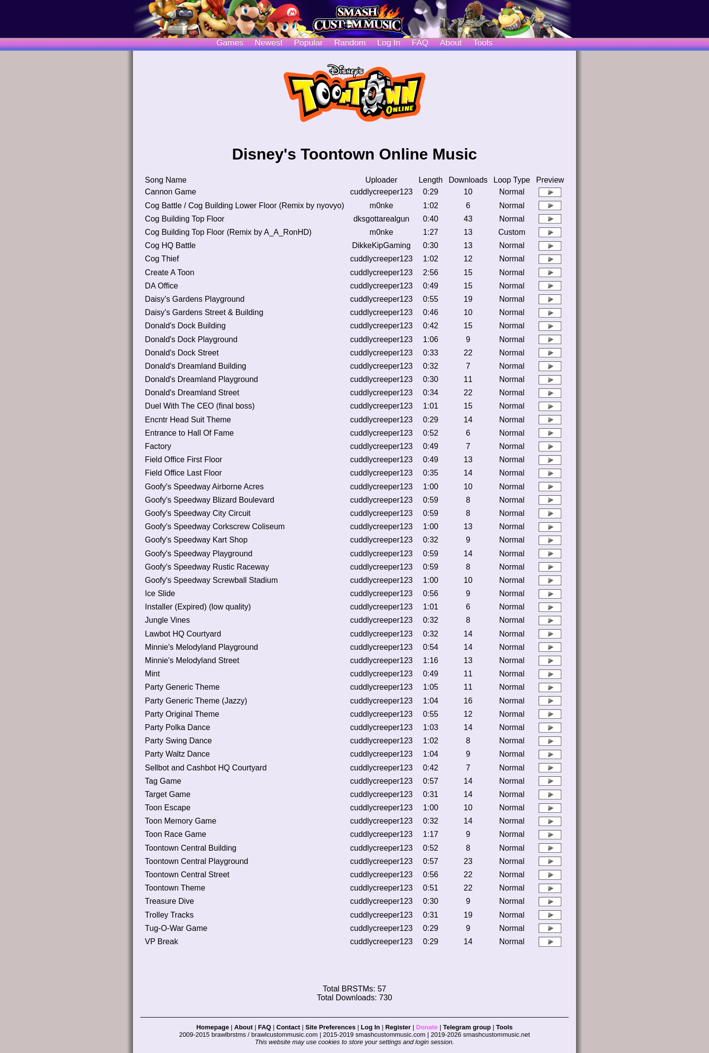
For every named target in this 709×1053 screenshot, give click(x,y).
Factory (158, 446)
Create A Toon (169, 272)
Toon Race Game (175, 834)
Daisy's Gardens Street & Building (204, 312)
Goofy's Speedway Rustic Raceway (207, 567)
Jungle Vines (167, 620)
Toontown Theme (175, 888)
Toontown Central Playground (196, 861)
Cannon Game (170, 192)
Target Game (167, 794)
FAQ (420, 42)
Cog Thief (162, 259)
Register (398, 1027)
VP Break (161, 941)
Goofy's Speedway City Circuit (198, 513)
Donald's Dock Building (185, 325)
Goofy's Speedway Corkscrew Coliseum (215, 526)
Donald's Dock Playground (191, 339)
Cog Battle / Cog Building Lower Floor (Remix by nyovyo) (244, 205)
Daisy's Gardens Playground (194, 299)
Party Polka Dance (177, 727)
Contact (288, 1027)
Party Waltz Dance (177, 754)
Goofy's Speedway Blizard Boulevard (209, 500)
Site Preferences (330, 1027)
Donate (427, 1027)
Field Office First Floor (183, 459)
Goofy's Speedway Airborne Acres (204, 486)
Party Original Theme (182, 714)
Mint (152, 674)
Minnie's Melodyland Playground (201, 647)
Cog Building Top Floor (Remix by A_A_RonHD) (228, 232)
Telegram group (467, 1027)
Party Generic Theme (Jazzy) (196, 701)
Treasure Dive (169, 901)
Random (350, 42)
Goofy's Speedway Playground (198, 553)
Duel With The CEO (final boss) (200, 406)
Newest (269, 42)
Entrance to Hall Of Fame (189, 433)
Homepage (212, 1027)
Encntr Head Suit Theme (188, 419)
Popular (308, 42)
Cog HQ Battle (170, 245)
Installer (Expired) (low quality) (198, 607)
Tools (483, 42)
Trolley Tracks (169, 915)
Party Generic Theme (182, 687)
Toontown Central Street (187, 874)
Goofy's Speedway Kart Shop (196, 540)
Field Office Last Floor (183, 473)
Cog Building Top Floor (185, 219)
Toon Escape (168, 807)
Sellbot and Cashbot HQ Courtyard (205, 768)
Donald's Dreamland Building (195, 366)
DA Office (161, 286)
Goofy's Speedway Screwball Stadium (211, 580)
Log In (370, 1027)
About (450, 42)
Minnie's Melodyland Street (192, 660)
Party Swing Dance (178, 740)
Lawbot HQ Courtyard (183, 634)
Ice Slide (160, 593)
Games (229, 42)
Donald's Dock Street (182, 353)
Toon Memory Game (180, 821)
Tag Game (163, 781)
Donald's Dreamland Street (192, 392)
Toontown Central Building (190, 848)
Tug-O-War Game (176, 928)
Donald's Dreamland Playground (201, 379)
